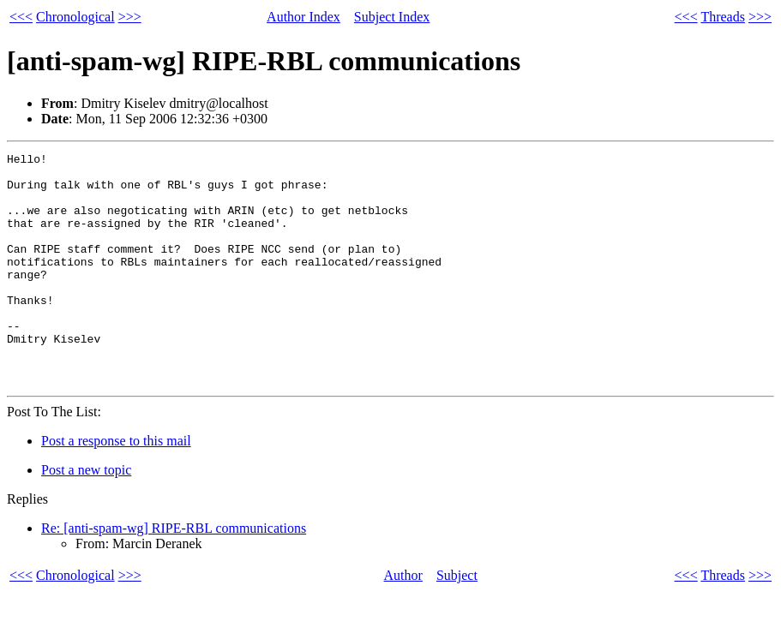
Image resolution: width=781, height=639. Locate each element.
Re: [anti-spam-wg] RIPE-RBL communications (173, 574)
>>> (129, 16)
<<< (21, 16)
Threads (722, 16)
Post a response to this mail (116, 487)
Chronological (75, 16)
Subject (457, 621)
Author (403, 621)
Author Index (303, 16)
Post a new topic (86, 516)
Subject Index (392, 16)
